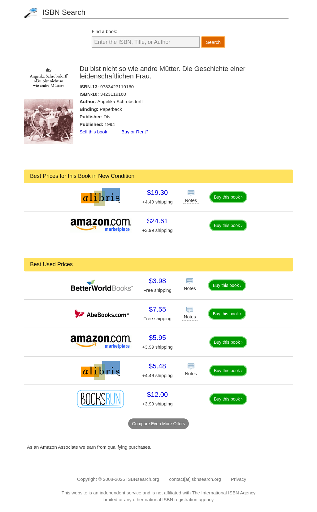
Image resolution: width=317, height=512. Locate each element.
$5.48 (157, 366)
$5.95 (157, 338)
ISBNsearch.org (142, 479)
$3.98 (157, 281)
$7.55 (157, 309)
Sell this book (93, 131)
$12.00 (157, 394)
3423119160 (113, 94)
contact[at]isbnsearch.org (195, 479)
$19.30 (157, 192)
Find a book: (104, 31)
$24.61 (157, 221)
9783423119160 (117, 86)
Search (213, 42)
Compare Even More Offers (158, 423)
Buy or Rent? (135, 131)
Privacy (238, 479)
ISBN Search (63, 12)
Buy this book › (228, 197)
